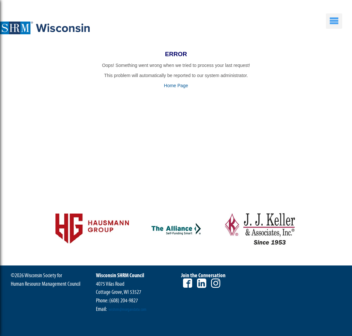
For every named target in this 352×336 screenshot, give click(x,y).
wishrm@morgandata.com (127, 309)
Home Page (176, 85)
